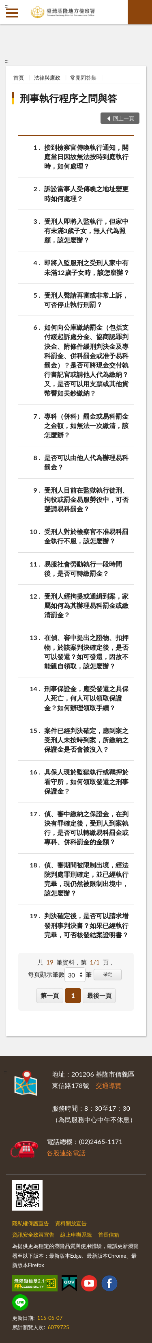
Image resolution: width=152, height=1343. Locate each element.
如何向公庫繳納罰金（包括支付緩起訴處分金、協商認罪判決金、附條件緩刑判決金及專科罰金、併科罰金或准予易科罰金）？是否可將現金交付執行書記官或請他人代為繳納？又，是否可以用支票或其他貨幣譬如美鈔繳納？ (86, 359)
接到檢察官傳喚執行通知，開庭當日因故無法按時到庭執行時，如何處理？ (86, 156)
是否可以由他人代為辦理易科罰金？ (86, 462)
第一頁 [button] (50, 995)
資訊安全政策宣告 (33, 1234)
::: (6, 6)
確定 (107, 974)
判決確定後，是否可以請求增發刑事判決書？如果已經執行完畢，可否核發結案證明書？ (86, 924)
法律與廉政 (47, 77)
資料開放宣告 (71, 1223)
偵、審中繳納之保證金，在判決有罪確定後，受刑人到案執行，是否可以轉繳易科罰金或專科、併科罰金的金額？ (86, 827)
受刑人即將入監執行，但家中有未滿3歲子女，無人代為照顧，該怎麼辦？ (86, 230)
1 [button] (73, 995)
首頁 (18, 77)
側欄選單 (12, 13)
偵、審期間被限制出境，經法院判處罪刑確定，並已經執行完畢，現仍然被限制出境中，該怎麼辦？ (86, 878)
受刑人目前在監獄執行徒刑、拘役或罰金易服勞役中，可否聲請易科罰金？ (86, 499)
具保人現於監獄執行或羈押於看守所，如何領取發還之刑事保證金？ (86, 780)
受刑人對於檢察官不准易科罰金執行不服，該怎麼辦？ (86, 536)
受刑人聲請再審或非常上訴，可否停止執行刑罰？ (86, 299)
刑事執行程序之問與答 (68, 98)
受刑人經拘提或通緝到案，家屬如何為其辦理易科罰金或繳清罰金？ (86, 605)
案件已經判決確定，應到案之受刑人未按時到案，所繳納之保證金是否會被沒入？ (86, 739)
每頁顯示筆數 (46, 974)
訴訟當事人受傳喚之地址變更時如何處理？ (86, 193)
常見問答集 (83, 77)
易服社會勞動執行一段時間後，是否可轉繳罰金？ (83, 568)
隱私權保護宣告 (30, 1223)
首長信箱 (108, 1234)
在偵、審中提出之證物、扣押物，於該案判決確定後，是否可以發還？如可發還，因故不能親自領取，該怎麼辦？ (86, 651)
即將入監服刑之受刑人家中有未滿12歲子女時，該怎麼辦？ (87, 267)
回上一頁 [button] (123, 118)
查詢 (140, 12)
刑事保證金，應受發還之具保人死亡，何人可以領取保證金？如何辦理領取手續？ (86, 697)
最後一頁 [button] (99, 995)
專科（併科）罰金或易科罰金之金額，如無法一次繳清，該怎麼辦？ (86, 425)
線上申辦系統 (76, 1234)
